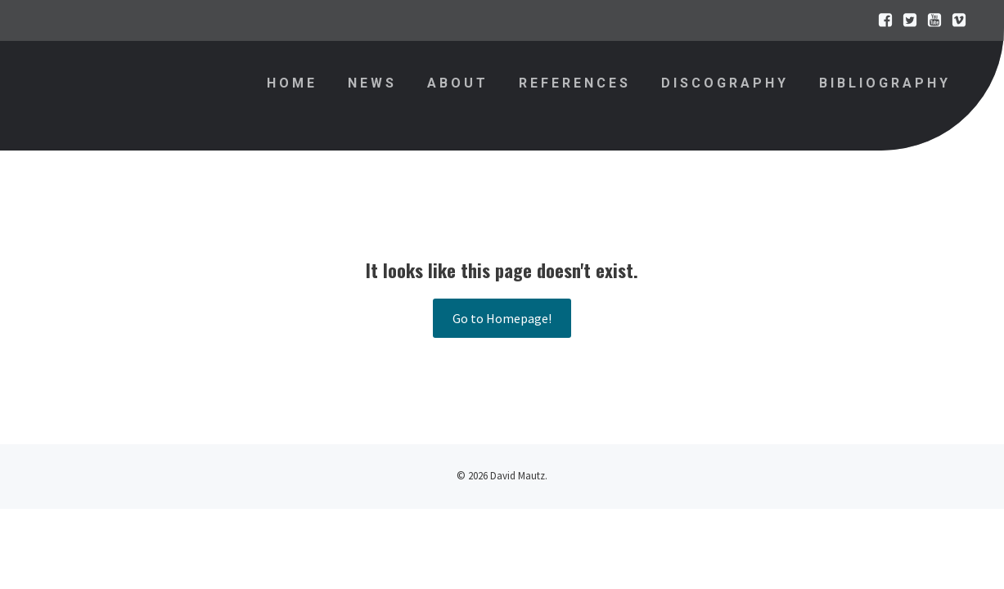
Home (292, 83)
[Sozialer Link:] (881, 20)
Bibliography (885, 83)
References (575, 83)
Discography (725, 83)
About (457, 83)
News (372, 83)
